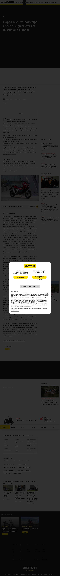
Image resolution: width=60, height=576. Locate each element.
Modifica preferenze (15, 311)
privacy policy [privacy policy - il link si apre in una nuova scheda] (45, 293)
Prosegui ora (20, 277)
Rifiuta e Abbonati (39, 277)
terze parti (29, 297)
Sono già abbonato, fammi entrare (29, 286)
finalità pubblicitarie (18, 301)
